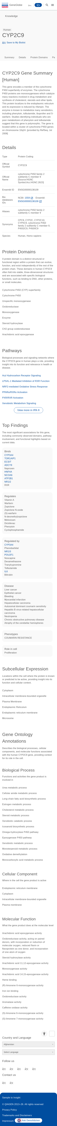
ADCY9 (8, 465)
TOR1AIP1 (10, 458)
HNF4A (8, 472)
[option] (7, 30)
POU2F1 (8, 555)
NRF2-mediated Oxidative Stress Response (25, 386)
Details (22, 57)
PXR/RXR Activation (12, 398)
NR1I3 (7, 551)
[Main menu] (52, 5)
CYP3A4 (8, 455)
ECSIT (7, 462)
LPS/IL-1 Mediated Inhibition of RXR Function (25, 381)
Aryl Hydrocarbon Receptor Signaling (21, 375)
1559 (29, 198)
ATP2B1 (8, 478)
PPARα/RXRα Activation (14, 392)
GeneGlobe (15, 5)
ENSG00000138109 (30, 201)
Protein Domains (39, 57)
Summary (9, 57)
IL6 (6, 571)
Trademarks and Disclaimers (17, 1115)
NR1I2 (7, 482)
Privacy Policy (9, 1110)
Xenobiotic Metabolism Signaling (19, 403)
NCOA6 (8, 475)
